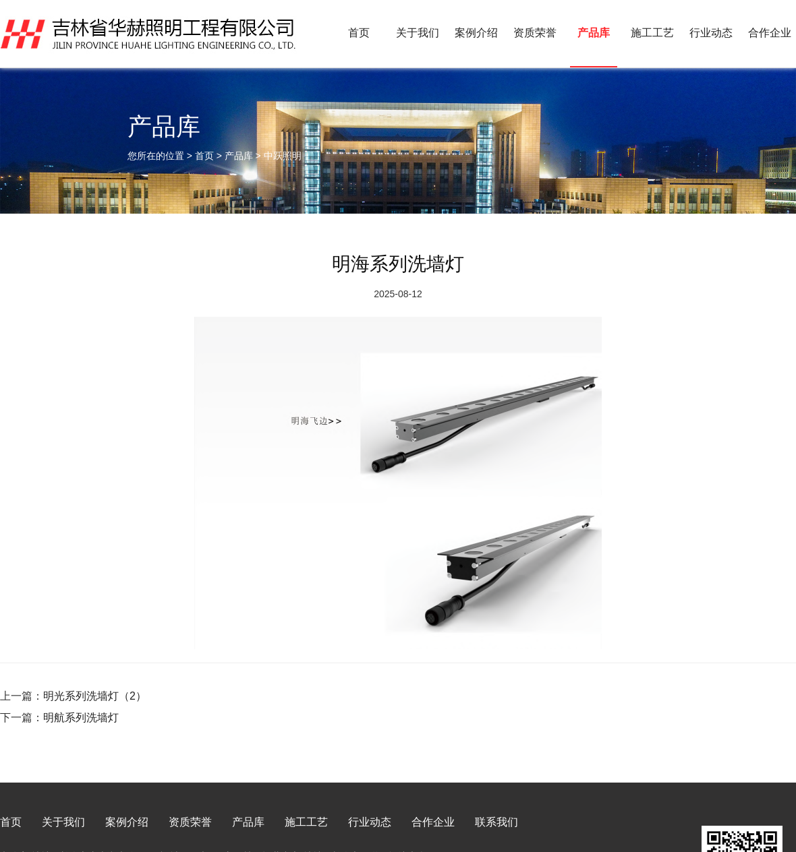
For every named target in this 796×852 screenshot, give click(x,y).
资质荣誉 (535, 32)
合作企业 (769, 32)
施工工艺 (652, 32)
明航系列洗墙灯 (81, 717)
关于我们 (417, 32)
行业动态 (711, 32)
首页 (359, 32)
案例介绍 (476, 32)
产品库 (593, 32)
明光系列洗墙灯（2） (94, 696)
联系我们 (496, 822)
